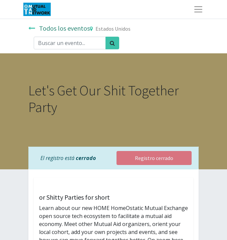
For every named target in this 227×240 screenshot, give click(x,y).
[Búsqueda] (112, 43)
